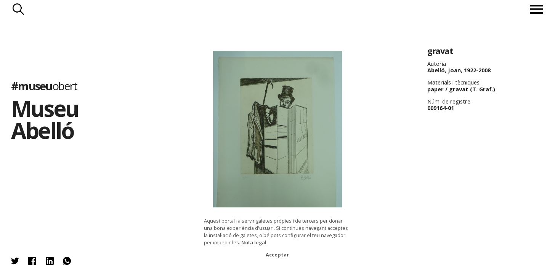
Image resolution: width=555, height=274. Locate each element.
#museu (44, 86)
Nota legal (253, 242)
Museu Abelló (45, 119)
